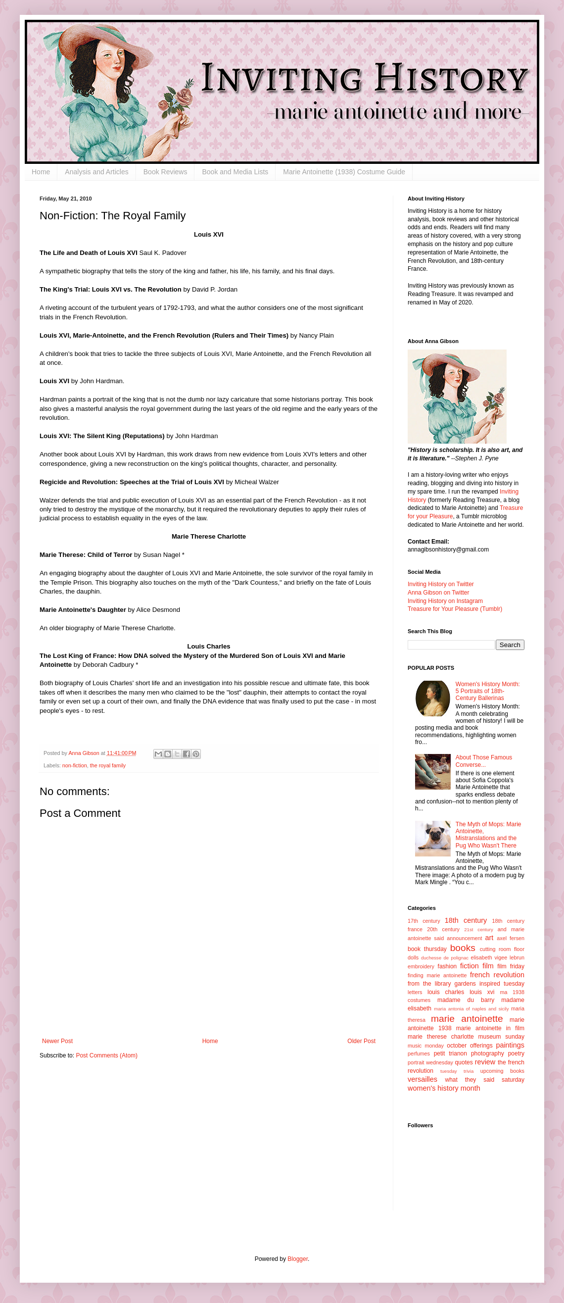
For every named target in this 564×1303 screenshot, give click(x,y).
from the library (429, 983)
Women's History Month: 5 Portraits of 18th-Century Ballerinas (488, 691)
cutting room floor (502, 949)
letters (415, 992)
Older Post (361, 1041)
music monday (426, 1046)
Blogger (297, 1258)
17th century (424, 921)
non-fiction (74, 765)
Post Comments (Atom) (107, 1055)
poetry (516, 1053)
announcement (464, 938)
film (487, 966)
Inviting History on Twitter (441, 584)
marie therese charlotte (441, 1036)
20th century (443, 929)
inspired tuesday (501, 983)
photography (487, 1053)
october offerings (469, 1045)
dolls (413, 957)
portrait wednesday (430, 1062)
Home (41, 172)
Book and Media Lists (235, 172)
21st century (478, 929)
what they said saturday (484, 1079)
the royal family (108, 765)
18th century (466, 920)
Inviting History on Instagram (445, 601)
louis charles (445, 992)
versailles (422, 1079)
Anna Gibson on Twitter (439, 592)
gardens (464, 983)
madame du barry (465, 1000)
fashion (447, 966)
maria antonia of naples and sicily (471, 1008)
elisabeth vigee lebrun (497, 957)
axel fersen (510, 938)
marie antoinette (467, 1018)
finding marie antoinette (437, 975)
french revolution (497, 975)
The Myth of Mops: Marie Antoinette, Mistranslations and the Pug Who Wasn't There (488, 835)
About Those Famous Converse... (484, 761)
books (462, 948)
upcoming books (502, 1071)
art (489, 938)
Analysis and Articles (96, 172)
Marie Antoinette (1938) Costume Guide (344, 172)
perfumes (419, 1053)
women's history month (444, 1088)
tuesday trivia (456, 1071)
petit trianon (450, 1053)
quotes (464, 1062)
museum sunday (501, 1036)
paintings (510, 1045)
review (485, 1062)
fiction (469, 966)
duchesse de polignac (445, 957)
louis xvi (482, 992)
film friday (510, 966)
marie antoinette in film (490, 1028)
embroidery (421, 966)
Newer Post (57, 1041)
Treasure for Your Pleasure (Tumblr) (455, 608)
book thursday (427, 949)
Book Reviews (165, 172)
